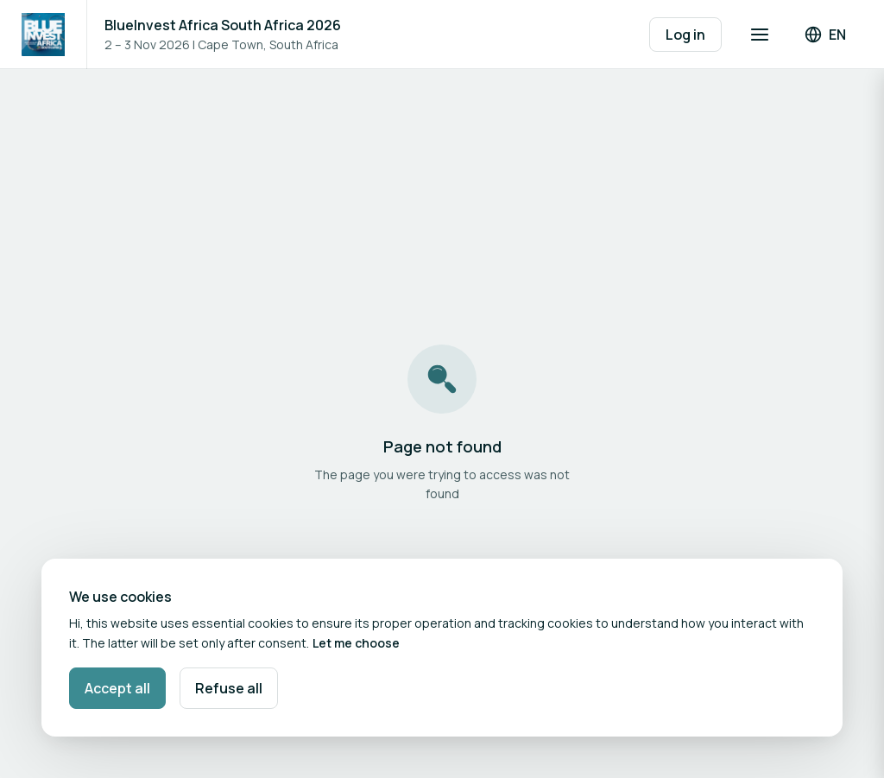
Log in (685, 34)
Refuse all (228, 688)
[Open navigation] (759, 34)
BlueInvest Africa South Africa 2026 (222, 25)
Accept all (117, 688)
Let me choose (356, 643)
